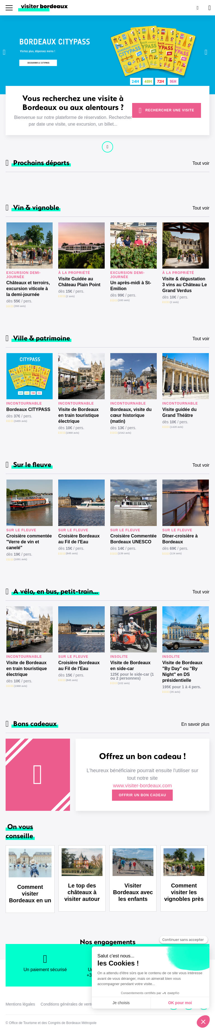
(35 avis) (175, 691)
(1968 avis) (72, 432)
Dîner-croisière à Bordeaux (180, 539)
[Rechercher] (197, 7)
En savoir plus (195, 724)
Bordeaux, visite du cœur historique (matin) (131, 415)
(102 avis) (124, 683)
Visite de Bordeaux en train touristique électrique (78, 415)
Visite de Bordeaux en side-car (130, 665)
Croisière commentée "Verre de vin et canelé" (29, 542)
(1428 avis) (176, 426)
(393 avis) (20, 305)
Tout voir (201, 163)
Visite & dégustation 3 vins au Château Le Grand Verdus (184, 284)
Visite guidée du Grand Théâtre (179, 412)
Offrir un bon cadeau (142, 795)
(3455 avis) (20, 420)
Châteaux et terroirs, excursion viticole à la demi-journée (28, 288)
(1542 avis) (124, 432)
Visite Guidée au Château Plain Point (79, 281)
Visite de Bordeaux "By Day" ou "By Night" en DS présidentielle (182, 671)
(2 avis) (70, 296)
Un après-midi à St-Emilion (130, 285)
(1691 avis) (20, 559)
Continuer (107, 146)
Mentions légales (20, 1004)
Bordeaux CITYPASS (28, 409)
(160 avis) (124, 300)
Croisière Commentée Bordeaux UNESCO (133, 539)
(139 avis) (124, 553)
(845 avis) (72, 553)
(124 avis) (176, 553)
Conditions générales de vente (67, 1004)
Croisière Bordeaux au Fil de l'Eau (79, 539)
